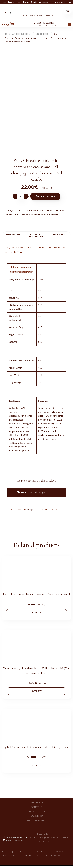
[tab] (13, 234)
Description (13, 234)
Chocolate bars (21, 33)
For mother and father (50, 210)
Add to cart (48, 196)
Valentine (53, 214)
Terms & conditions (36, 808)
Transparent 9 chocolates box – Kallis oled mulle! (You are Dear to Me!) (36, 668)
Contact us (36, 803)
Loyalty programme (36, 817)
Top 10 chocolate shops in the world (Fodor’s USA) (36, 15)
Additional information (36, 235)
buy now (36, 611)
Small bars (42, 33)
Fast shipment (36, 799)
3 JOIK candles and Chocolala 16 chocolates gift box (36, 743)
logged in (32, 509)
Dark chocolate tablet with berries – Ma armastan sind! (36, 593)
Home (5, 34)
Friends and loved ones (19, 214)
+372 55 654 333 (9, 852)
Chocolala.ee (41, 863)
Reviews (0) (59, 234)
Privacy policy (36, 812)
